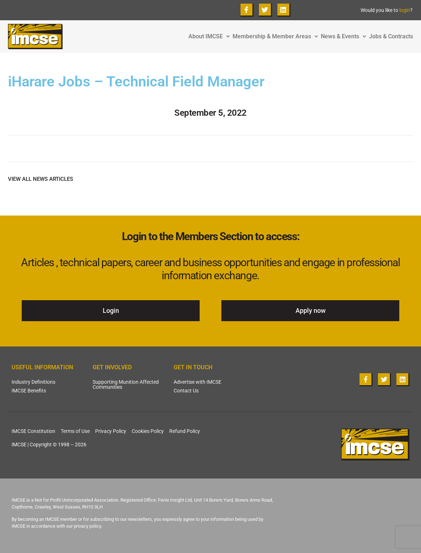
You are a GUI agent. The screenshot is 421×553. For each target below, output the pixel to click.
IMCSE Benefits (29, 391)
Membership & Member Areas (277, 36)
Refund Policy (184, 431)
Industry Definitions (33, 382)
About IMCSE (210, 36)
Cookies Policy (148, 431)
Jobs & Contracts (391, 36)
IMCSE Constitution (33, 431)
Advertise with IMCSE (197, 382)
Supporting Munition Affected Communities (126, 384)
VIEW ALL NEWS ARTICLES (40, 179)
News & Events (345, 36)
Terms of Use (75, 431)
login (404, 10)
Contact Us (186, 391)
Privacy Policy (110, 431)
